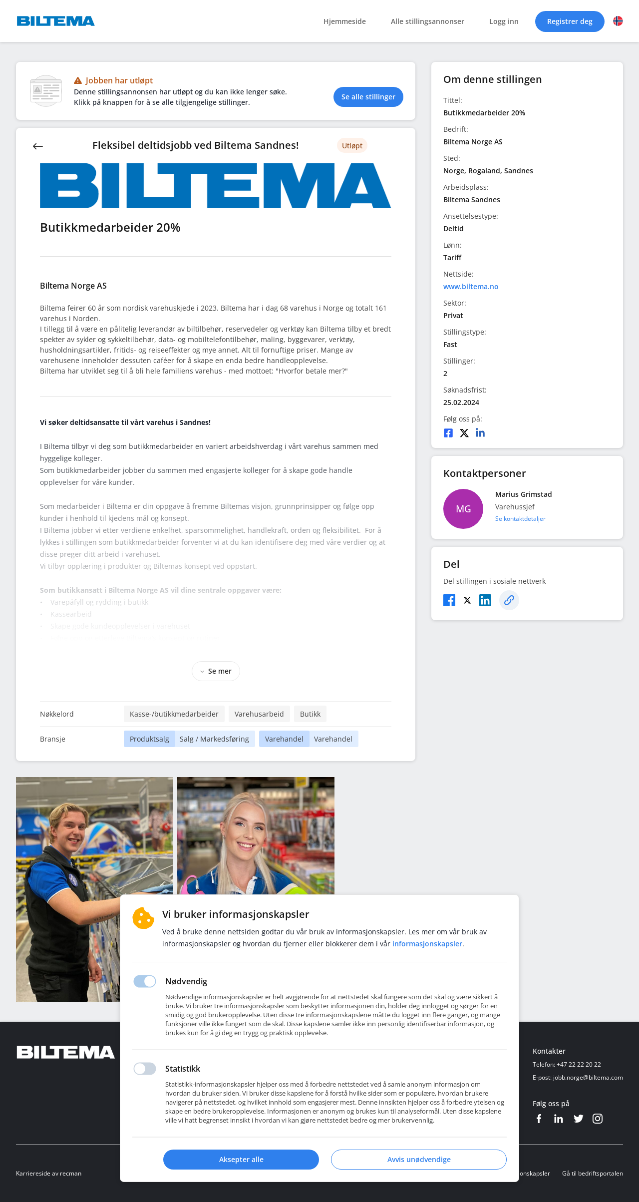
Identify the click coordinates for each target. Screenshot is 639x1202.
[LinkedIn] (480, 433)
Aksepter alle (241, 1159)
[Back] (38, 145)
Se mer (216, 671)
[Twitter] (464, 433)
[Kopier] (509, 600)
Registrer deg (570, 21)
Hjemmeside (344, 21)
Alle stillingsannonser (427, 21)
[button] (618, 21)
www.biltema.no (471, 286)
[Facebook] (448, 433)
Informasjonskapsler (521, 1173)
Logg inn (504, 21)
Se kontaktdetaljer (520, 518)
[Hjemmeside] (93, 1052)
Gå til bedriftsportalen (592, 1173)
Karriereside (33, 1173)
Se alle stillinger (368, 96)
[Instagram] (598, 1119)
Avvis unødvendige (419, 1159)
